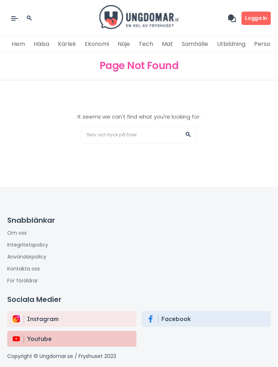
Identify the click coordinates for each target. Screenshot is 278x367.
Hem (18, 44)
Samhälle (195, 44)
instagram (43, 319)
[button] (188, 135)
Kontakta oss (23, 268)
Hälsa (41, 44)
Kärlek (67, 44)
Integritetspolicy (27, 244)
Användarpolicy (26, 256)
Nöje (124, 44)
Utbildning (231, 44)
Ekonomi (97, 44)
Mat (167, 44)
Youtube (39, 338)
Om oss (17, 232)
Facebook (176, 319)
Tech (146, 44)
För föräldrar (22, 280)
